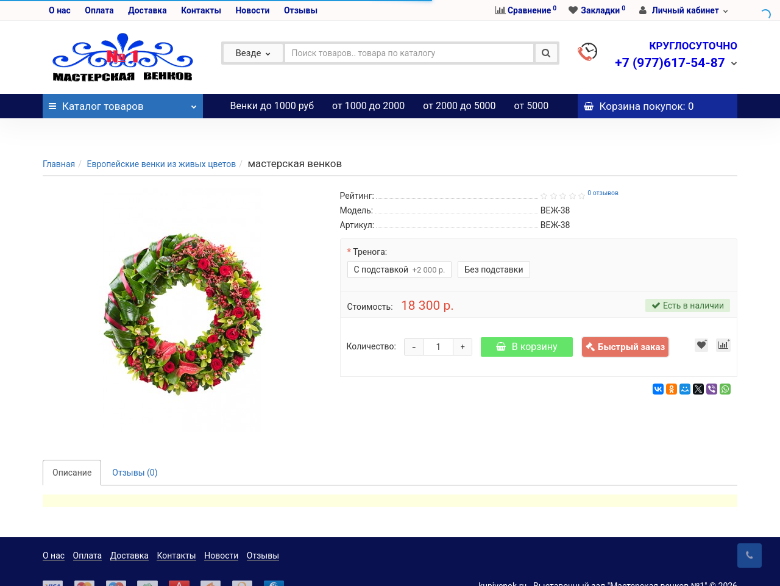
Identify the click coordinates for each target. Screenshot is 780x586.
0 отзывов (603, 169)
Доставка (147, 10)
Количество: (371, 322)
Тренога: (370, 227)
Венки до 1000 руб (272, 106)
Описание (71, 448)
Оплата (99, 10)
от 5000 (531, 106)
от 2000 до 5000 (459, 106)
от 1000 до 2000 (368, 106)
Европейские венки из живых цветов (161, 140)
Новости (252, 10)
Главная (59, 140)
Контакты (201, 10)
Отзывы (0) (134, 448)
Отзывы (300, 10)
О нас (60, 10)
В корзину (527, 322)
